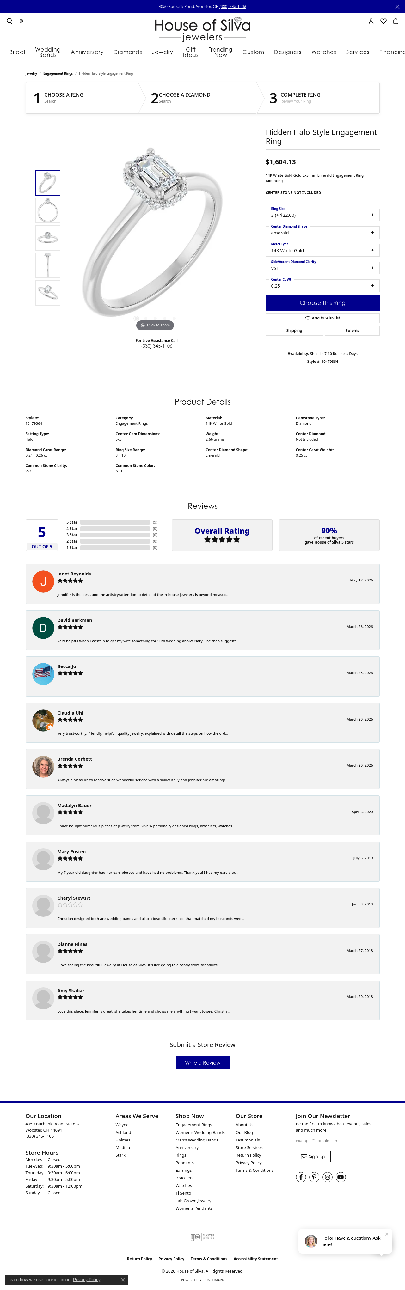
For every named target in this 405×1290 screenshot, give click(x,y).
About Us (245, 1126)
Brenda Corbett (75, 760)
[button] (9, 21)
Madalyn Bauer (75, 807)
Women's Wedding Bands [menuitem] (200, 1133)
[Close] (397, 7)
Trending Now (221, 51)
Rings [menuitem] (181, 1156)
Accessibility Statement (256, 1260)
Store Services (249, 1149)
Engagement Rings (58, 74)
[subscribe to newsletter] (313, 1158)
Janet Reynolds (74, 575)
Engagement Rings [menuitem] (194, 1126)
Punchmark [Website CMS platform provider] (213, 1281)
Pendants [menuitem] (185, 1164)
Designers (288, 51)
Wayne (122, 1126)
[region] (155, 239)
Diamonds (126, 51)
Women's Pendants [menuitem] (194, 1209)
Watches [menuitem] (184, 1187)
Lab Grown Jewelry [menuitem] (194, 1202)
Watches (321, 51)
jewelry (31, 74)
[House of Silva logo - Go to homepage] (202, 28)
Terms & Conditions (254, 1171)
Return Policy (248, 1156)
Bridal (15, 51)
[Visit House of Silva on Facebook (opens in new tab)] (301, 1178)
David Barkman (75, 621)
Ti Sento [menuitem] (183, 1194)
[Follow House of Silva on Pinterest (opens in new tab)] (314, 1178)
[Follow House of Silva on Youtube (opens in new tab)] (341, 1178)
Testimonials (248, 1141)
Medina (123, 1149)
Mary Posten (72, 853)
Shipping (294, 331)
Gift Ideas (188, 51)
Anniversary (89, 51)
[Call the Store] (40, 1137)
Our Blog (244, 1133)
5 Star (71, 523)
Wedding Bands (49, 51)
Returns (352, 331)
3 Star (71, 536)
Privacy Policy (249, 1164)
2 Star (71, 542)
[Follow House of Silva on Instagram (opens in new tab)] (327, 1178)
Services (352, 51)
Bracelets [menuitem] (184, 1179)
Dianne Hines (73, 945)
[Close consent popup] (123, 1280)
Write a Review (202, 1064)
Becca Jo (67, 668)
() (155, 523)
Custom (255, 51)
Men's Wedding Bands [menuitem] (197, 1141)
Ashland (123, 1133)
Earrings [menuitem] (184, 1171)
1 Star (71, 549)
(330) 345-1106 (232, 6)
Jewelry (158, 51)
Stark (121, 1156)
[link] (21, 21)
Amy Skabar (71, 992)
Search (50, 102)
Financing (385, 51)
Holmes (123, 1141)
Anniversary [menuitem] (187, 1149)
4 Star (71, 530)
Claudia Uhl (70, 714)
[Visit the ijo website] (202, 1238)
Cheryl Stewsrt (74, 899)
